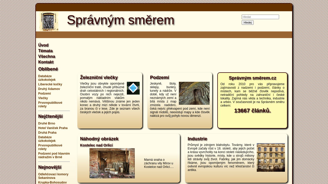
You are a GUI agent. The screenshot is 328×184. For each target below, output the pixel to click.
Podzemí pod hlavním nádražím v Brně (54, 155)
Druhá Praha (47, 132)
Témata (45, 51)
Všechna (46, 56)
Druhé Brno (46, 123)
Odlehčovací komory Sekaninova (53, 176)
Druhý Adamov (49, 89)
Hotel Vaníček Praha (53, 128)
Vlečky (43, 98)
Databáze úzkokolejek (47, 78)
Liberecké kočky (50, 84)
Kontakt (46, 62)
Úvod (43, 45)
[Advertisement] (312, 92)
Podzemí (44, 93)
